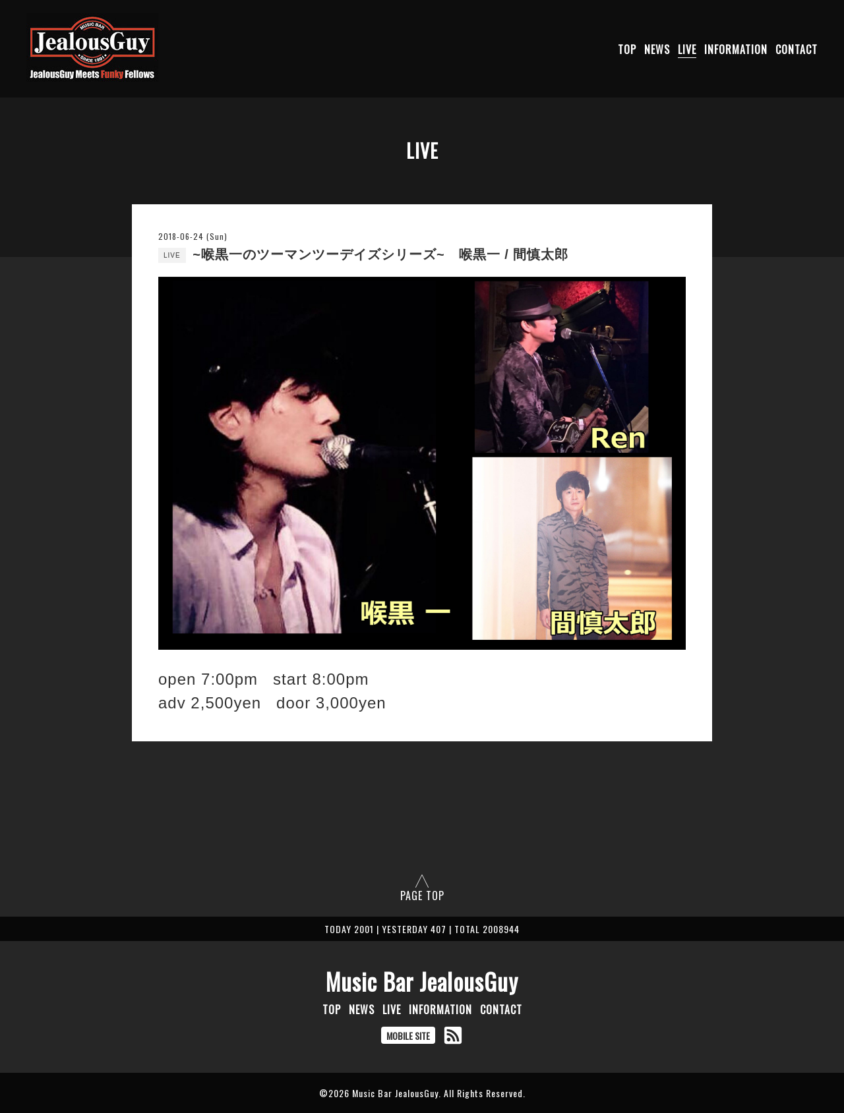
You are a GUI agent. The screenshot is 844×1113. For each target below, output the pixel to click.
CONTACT (796, 49)
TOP (627, 49)
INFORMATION (736, 49)
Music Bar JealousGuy (422, 981)
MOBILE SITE (408, 1035)
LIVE (687, 49)
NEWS (657, 49)
